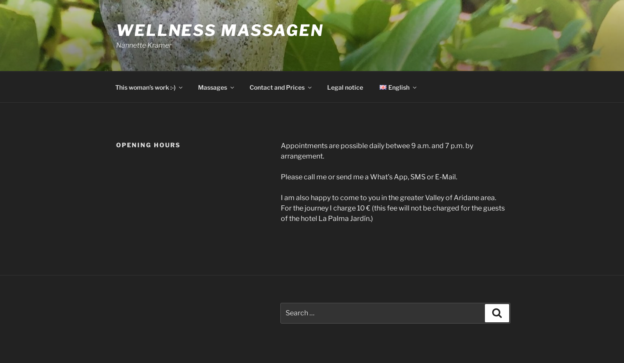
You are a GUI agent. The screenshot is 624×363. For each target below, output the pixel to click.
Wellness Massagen (220, 30)
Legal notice (345, 87)
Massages (216, 87)
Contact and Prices (281, 87)
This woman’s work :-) (149, 87)
